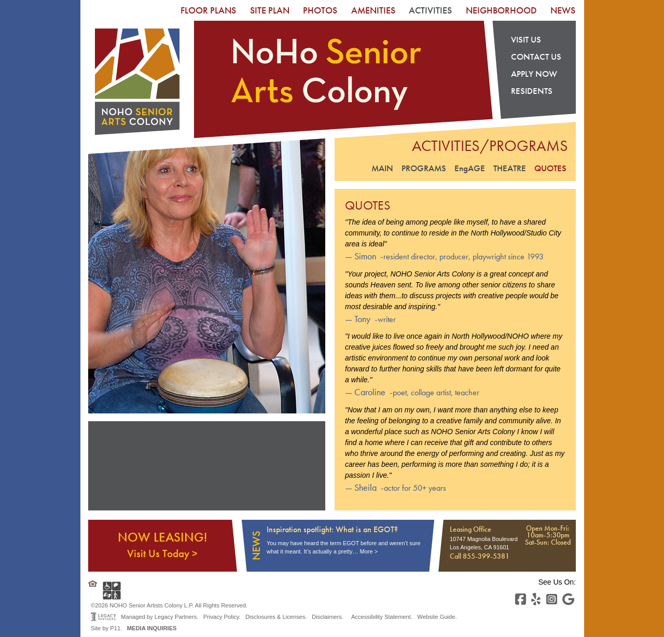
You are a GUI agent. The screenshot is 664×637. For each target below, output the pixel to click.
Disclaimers (327, 617)
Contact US (536, 56)
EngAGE (469, 168)
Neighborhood (501, 10)
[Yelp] (536, 599)
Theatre (509, 168)
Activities (430, 10)
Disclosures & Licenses (275, 617)
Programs (424, 168)
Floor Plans (208, 10)
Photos (320, 10)
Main (382, 168)
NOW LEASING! (162, 544)
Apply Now (534, 74)
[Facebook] (520, 599)
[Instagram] (551, 599)
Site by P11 (105, 628)
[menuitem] (208, 10)
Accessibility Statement (381, 617)
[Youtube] (568, 599)
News (562, 10)
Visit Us (526, 39)
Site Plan (269, 10)
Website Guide (436, 617)
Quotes (550, 168)
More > (369, 551)
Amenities (373, 10)
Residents (531, 91)
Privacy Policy (221, 617)
